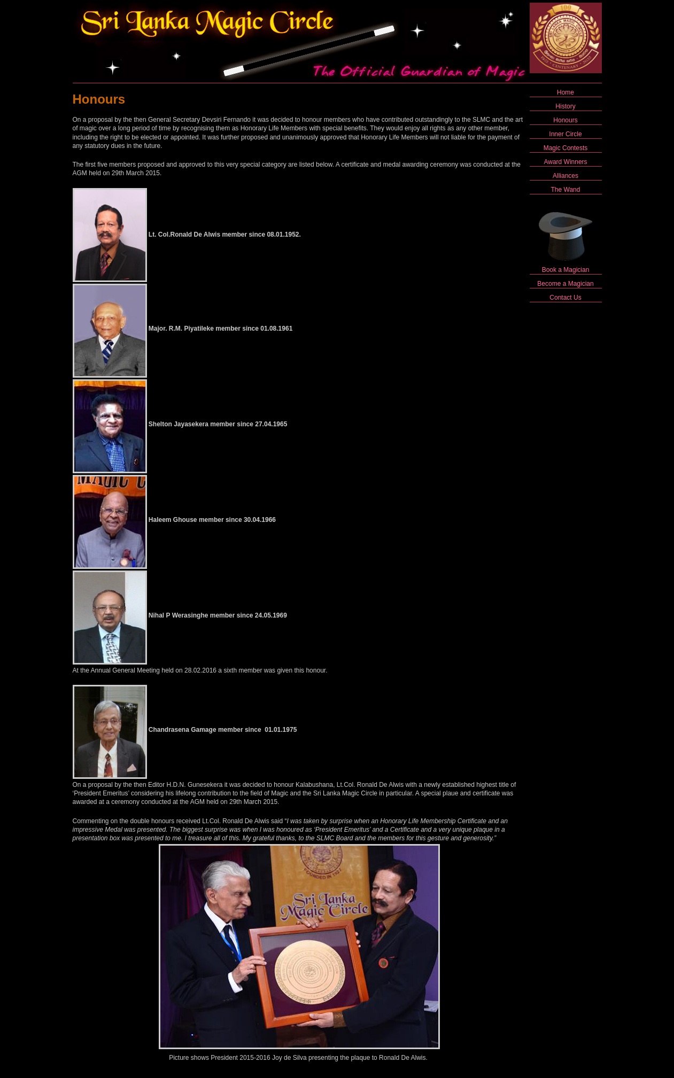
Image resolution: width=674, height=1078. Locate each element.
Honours (565, 120)
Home (565, 92)
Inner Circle (565, 134)
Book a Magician (566, 270)
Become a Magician (565, 283)
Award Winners (565, 162)
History (565, 106)
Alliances (565, 175)
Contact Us (565, 297)
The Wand (565, 189)
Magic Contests (566, 148)
